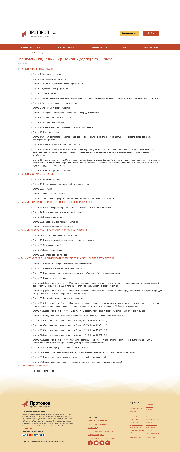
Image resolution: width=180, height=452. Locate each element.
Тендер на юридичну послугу (100, 431)
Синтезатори (134, 419)
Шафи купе (149, 430)
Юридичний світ (151, 47)
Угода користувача (96, 434)
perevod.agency (134, 422)
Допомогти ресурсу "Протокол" (101, 438)
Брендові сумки (150, 437)
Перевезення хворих (152, 417)
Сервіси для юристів (66, 47)
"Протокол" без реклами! (98, 424)
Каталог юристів (99, 47)
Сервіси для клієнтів (30, 47)
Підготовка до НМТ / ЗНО (152, 410)
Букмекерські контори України (152, 434)
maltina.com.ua (150, 427)
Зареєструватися (126, 33)
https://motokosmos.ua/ (137, 417)
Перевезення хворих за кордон (137, 431)
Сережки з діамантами (137, 406)
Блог (125, 47)
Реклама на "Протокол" (98, 421)
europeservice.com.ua (136, 427)
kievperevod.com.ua (136, 437)
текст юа (132, 435)
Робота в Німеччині (152, 414)
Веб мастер (133, 414)
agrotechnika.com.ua (136, 425)
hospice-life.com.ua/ (152, 419)
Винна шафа (149, 407)
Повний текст (27, 428)
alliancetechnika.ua (136, 408)
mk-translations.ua (151, 425)
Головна (25, 53)
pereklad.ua (149, 404)
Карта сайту (93, 427)
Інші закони (22, 63)
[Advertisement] (90, 12)
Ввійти (150, 33)
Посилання (149, 422)
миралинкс (133, 411)
